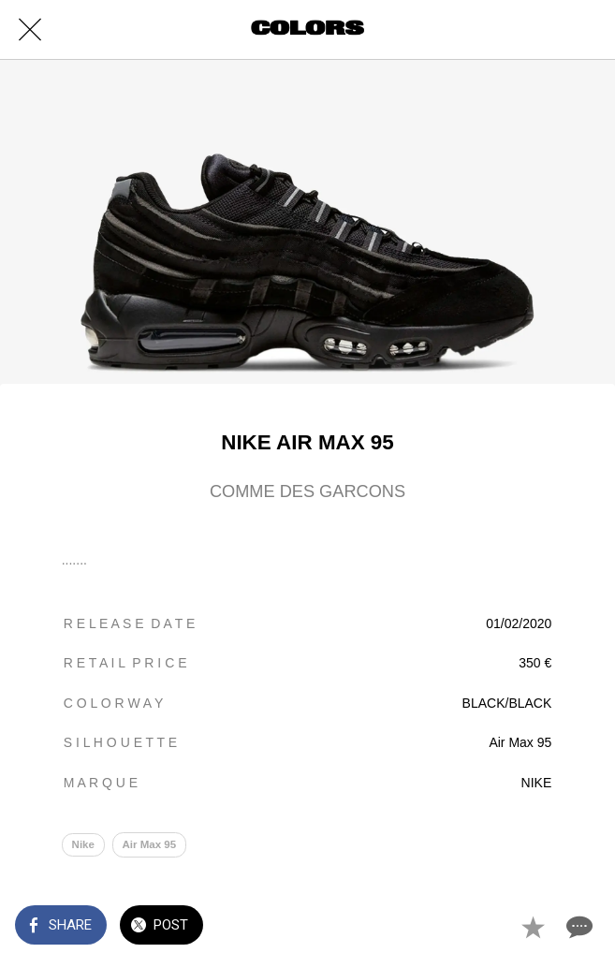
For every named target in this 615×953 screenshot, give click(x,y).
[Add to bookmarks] (532, 926)
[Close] (30, 30)
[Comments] (577, 926)
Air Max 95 (149, 845)
